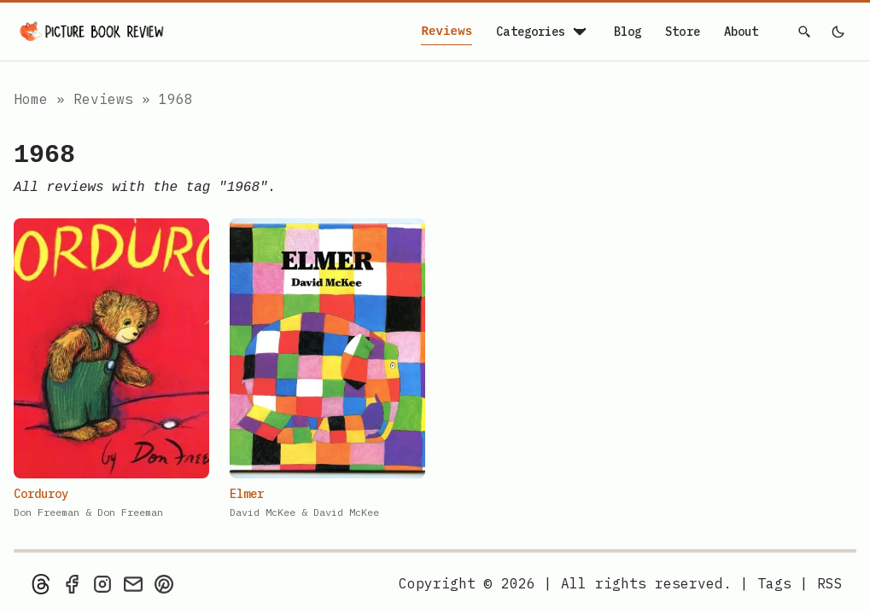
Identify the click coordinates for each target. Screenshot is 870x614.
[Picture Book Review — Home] (92, 31)
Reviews (446, 32)
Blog (628, 31)
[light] (837, 31)
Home (31, 98)
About (741, 31)
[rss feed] (830, 583)
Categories (542, 31)
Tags (774, 583)
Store (682, 31)
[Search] (805, 31)
